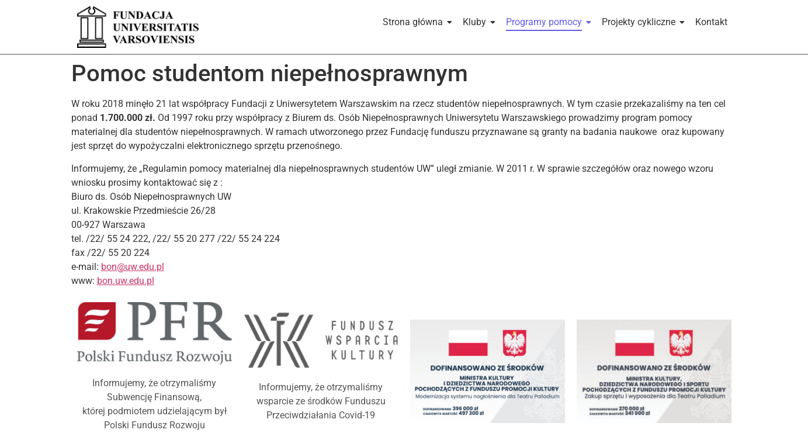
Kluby (476, 21)
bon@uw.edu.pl (132, 266)
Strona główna (415, 21)
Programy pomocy (546, 21)
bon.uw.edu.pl (125, 280)
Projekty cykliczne (640, 21)
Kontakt (711, 21)
